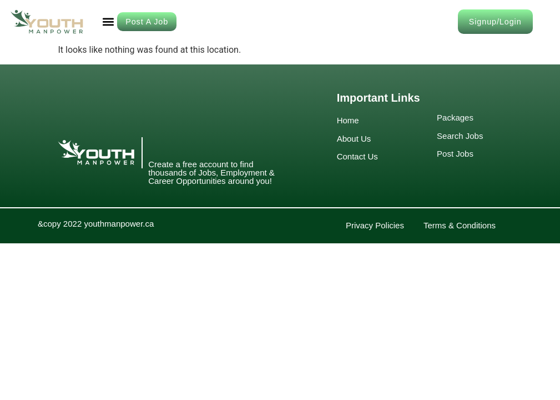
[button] (108, 21)
